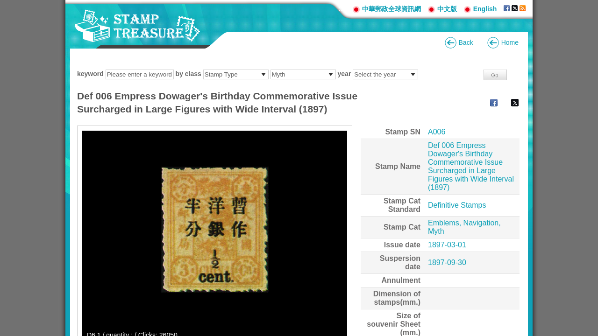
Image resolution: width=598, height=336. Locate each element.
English (485, 9)
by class (188, 73)
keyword (90, 73)
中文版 (447, 9)
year (344, 73)
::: (342, 9)
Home (510, 42)
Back (466, 42)
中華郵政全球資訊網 (391, 9)
